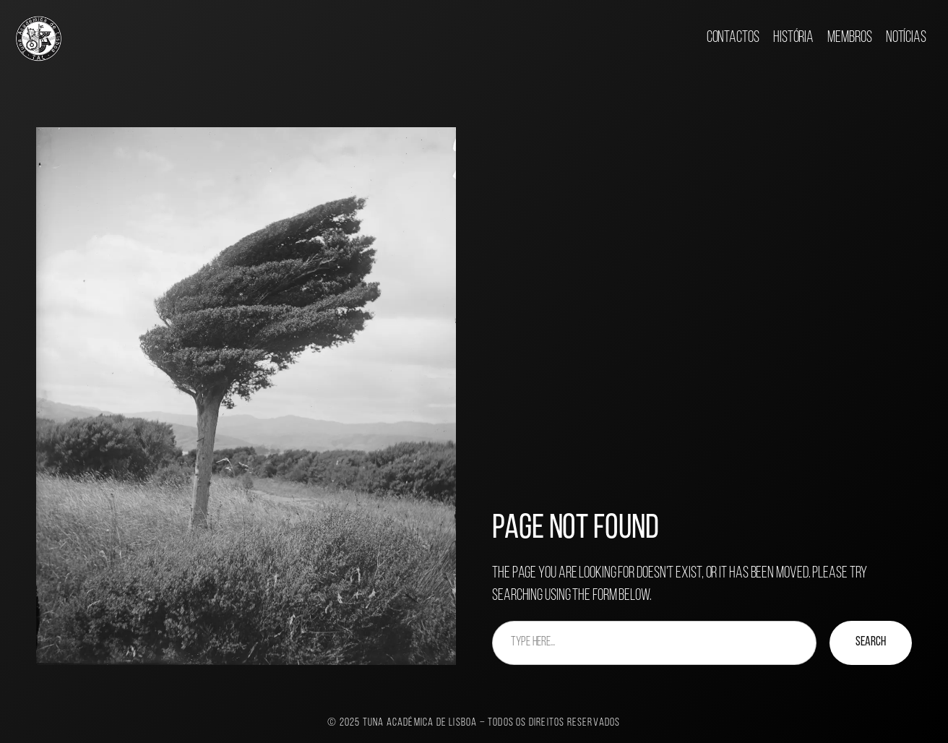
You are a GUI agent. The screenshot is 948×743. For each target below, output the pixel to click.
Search (871, 642)
